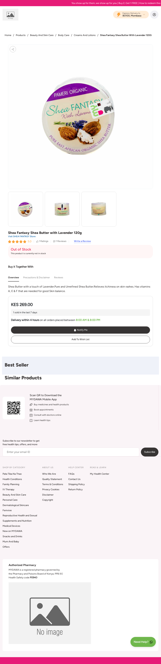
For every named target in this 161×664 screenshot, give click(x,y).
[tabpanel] (80, 288)
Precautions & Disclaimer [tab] (36, 277)
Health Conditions (12, 479)
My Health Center (99, 473)
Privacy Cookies (50, 489)
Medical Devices (11, 526)
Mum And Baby (11, 541)
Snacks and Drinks (12, 536)
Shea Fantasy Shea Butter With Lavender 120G (126, 35)
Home (8, 35)
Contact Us (74, 479)
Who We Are (49, 473)
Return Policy (75, 489)
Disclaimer (48, 494)
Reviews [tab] (58, 277)
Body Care (63, 35)
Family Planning (11, 484)
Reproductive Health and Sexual (20, 515)
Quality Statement (52, 479)
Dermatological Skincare (16, 505)
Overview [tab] (13, 277)
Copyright (47, 499)
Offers (6, 546)
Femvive (7, 510)
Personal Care (10, 499)
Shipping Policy (76, 484)
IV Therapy (8, 489)
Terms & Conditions (52, 484)
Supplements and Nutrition (17, 520)
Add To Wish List (80, 339)
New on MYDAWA (12, 531)
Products (21, 35)
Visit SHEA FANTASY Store (22, 236)
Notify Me (81, 330)
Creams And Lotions (85, 35)
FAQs (71, 473)
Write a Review (82, 241)
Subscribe (149, 451)
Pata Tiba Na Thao (12, 473)
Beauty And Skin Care (42, 35)
